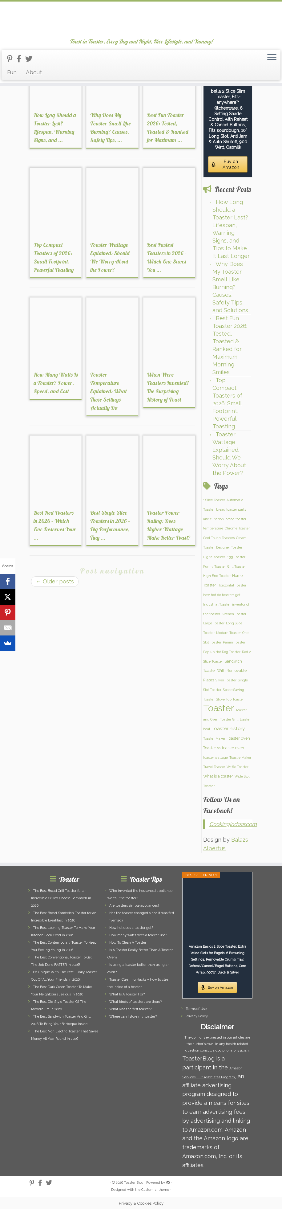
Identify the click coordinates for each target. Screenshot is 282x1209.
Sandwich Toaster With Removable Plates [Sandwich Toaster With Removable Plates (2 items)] (225, 671)
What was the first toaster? (130, 1009)
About (34, 72)
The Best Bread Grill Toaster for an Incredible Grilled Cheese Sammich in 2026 (61, 898)
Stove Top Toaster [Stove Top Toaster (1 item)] (230, 699)
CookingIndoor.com (233, 824)
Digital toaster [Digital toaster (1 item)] (214, 557)
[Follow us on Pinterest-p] (12, 59)
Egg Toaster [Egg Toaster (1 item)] (236, 557)
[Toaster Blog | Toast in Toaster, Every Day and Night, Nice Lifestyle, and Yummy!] (141, 20)
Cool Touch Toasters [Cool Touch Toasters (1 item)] (219, 538)
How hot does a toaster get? (131, 928)
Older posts (55, 581)
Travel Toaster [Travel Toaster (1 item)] (214, 767)
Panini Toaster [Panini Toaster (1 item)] (234, 642)
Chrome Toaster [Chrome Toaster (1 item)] (237, 528)
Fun (12, 72)
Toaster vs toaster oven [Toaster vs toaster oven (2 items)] (223, 747)
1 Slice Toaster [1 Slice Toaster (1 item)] (214, 500)
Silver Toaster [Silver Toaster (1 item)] (226, 680)
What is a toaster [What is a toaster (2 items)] (218, 776)
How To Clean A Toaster (127, 943)
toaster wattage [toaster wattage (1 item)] (215, 757)
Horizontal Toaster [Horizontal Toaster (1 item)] (232, 585)
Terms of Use (196, 1009)
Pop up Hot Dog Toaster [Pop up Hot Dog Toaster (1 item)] (221, 652)
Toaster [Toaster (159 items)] (218, 708)
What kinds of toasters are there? (135, 1002)
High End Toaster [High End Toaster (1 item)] (217, 576)
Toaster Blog (133, 1183)
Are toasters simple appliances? (134, 906)
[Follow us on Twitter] (30, 59)
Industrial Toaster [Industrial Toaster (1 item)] (217, 604)
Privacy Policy (197, 1016)
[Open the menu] (271, 57)
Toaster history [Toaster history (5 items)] (228, 728)
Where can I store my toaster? (133, 1017)
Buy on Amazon (231, 164)
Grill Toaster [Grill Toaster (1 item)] (236, 566)
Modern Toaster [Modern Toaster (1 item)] (228, 633)
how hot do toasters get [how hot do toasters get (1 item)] (221, 595)
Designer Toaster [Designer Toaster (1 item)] (229, 547)
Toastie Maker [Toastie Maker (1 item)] (240, 757)
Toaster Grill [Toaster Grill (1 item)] (229, 719)
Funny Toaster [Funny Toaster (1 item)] (214, 566)
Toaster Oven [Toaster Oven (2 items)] (238, 738)
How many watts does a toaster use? (138, 935)
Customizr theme (155, 1190)
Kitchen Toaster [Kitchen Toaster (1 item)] (234, 614)
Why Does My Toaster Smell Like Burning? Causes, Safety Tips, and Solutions (230, 287)
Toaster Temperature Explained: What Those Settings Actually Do (108, 391)
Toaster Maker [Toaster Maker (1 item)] (214, 738)
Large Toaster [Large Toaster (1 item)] (213, 623)
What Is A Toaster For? (127, 994)
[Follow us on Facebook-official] (21, 59)
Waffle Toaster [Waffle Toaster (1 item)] (237, 767)
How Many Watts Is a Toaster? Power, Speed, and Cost (56, 383)
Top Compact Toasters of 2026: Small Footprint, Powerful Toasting (227, 403)
